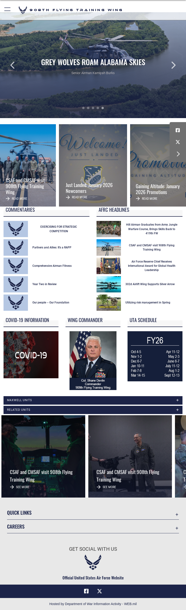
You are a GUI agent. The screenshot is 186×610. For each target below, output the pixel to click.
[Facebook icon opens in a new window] (178, 130)
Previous (18, 65)
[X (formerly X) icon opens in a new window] (178, 142)
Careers (15, 526)
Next (167, 65)
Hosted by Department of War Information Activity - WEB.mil (93, 604)
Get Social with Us (93, 549)
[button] (7, 10)
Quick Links (19, 512)
